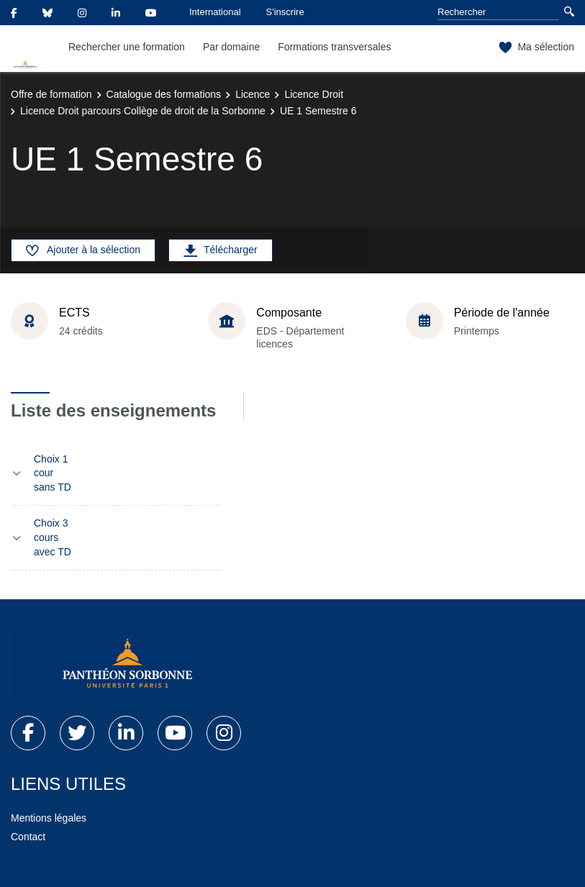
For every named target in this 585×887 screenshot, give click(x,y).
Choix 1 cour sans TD (52, 473)
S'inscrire (285, 11)
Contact (28, 836)
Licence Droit (313, 94)
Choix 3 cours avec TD (52, 537)
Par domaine (231, 47)
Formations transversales (334, 47)
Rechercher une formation (126, 47)
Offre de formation (51, 94)
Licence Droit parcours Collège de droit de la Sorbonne (143, 111)
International (215, 11)
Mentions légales (48, 818)
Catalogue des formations (164, 94)
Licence (252, 94)
